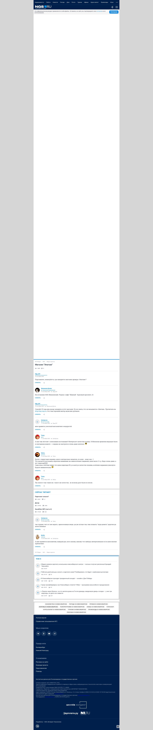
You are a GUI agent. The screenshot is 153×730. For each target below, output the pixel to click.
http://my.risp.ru (40, 411)
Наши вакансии (41, 668)
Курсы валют (95, 2)
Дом (68, 2)
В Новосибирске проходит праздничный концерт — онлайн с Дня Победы (66, 578)
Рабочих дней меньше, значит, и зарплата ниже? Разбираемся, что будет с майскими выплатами (74, 572)
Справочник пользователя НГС (46, 621)
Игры (111, 2)
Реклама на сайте (42, 662)
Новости (55, 2)
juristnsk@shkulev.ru (83, 695)
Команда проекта (42, 665)
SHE (44, 361)
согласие (99, 11)
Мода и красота (51, 361)
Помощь (39, 671)
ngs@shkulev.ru (59, 693)
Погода (62, 2)
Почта (73, 2)
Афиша (86, 2)
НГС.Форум (38, 361)
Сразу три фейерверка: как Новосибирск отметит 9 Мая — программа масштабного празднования (75, 585)
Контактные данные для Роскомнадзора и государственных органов (56, 679)
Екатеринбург (40, 647)
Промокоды (104, 2)
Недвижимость (39, 2)
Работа (48, 2)
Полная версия (41, 618)
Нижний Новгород (42, 650)
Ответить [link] (38, 382)
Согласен (113, 12)
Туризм (79, 2)
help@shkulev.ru (49, 697)
